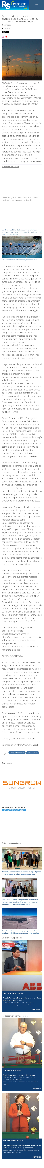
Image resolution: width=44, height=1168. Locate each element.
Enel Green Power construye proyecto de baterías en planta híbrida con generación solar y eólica (21, 932)
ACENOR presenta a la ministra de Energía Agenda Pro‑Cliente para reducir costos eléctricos (21, 873)
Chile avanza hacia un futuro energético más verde (20, 260)
